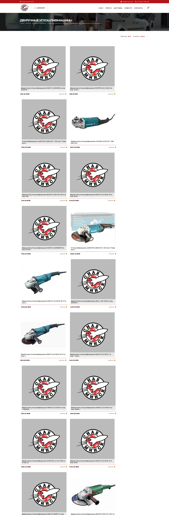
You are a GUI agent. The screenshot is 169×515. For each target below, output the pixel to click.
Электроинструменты (43, 23)
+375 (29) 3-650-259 (143, 1)
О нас (101, 8)
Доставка (118, 8)
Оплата (108, 8)
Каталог (30, 23)
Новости (128, 8)
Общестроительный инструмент (65, 23)
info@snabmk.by (127, 1)
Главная (23, 23)
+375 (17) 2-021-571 (120, 487)
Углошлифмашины (84, 23)
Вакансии (72, 501)
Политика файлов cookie (29, 498)
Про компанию (74, 484)
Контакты (138, 8)
